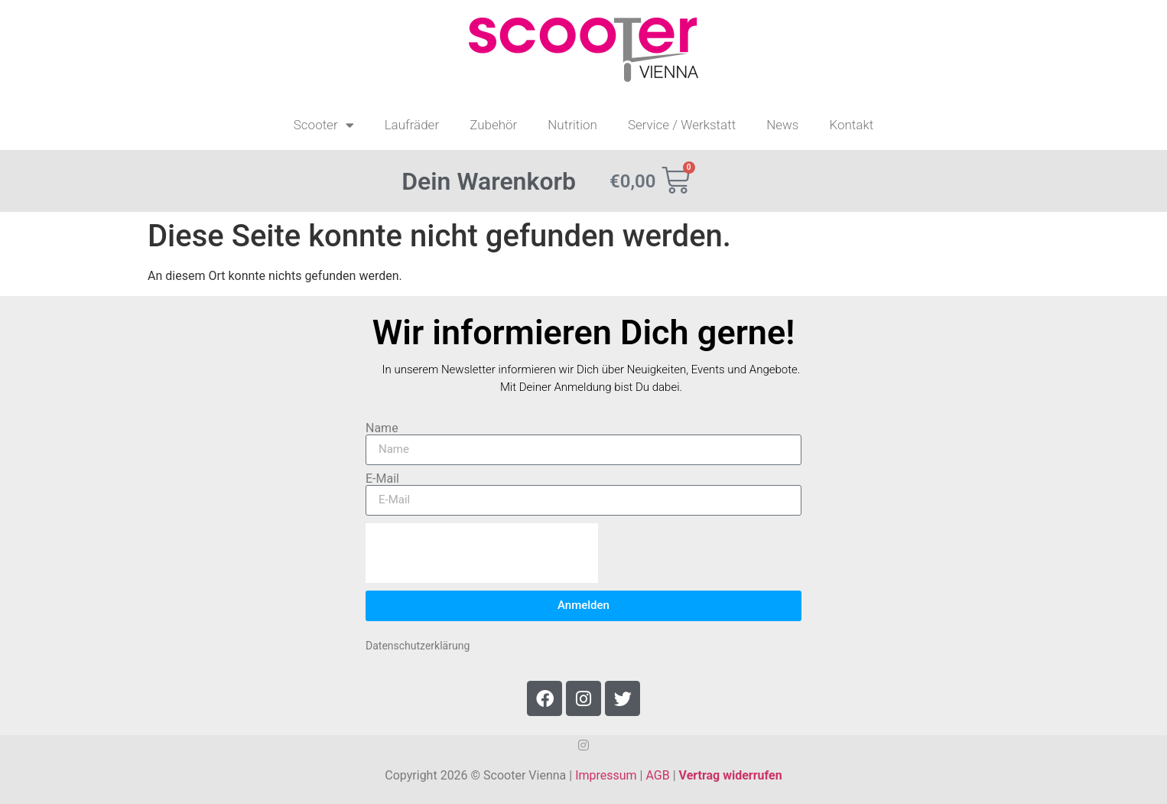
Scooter (324, 125)
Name (382, 428)
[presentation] (482, 553)
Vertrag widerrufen (730, 775)
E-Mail (382, 479)
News (782, 124)
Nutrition (572, 124)
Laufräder (412, 124)
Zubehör (493, 124)
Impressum (606, 775)
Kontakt (851, 124)
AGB (657, 775)
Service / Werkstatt (682, 124)
